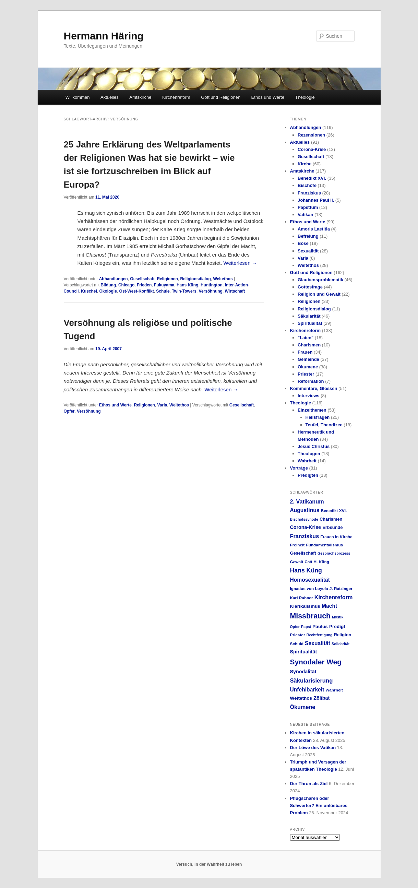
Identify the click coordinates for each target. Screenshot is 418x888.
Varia (162, 405)
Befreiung (308, 236)
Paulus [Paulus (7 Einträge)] (320, 626)
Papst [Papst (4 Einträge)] (306, 627)
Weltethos (222, 278)
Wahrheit (307, 460)
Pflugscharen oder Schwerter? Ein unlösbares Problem (319, 805)
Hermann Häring (104, 36)
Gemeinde (308, 359)
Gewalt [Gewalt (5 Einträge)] (296, 561)
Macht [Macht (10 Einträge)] (329, 606)
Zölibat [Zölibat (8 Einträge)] (321, 698)
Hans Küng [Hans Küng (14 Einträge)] (306, 570)
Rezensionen (311, 135)
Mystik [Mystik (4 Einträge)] (337, 617)
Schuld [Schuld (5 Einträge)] (296, 643)
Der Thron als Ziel (309, 783)
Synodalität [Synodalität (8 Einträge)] (303, 671)
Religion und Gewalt (319, 294)
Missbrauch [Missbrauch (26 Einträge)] (310, 616)
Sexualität (308, 250)
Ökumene (308, 366)
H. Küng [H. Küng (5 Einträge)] (321, 561)
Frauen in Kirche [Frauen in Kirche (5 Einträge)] (336, 536)
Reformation (311, 381)
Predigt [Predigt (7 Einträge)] (337, 626)
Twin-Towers (184, 291)
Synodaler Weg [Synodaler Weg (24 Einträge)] (316, 662)
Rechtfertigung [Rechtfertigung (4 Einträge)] (320, 635)
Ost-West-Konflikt (136, 291)
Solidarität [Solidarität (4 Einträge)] (340, 644)
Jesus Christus (314, 446)
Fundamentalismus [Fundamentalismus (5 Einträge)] (324, 545)
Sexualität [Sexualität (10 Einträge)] (317, 643)
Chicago (126, 285)
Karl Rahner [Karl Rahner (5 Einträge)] (301, 597)
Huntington (212, 285)
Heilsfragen (318, 417)
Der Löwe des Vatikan (313, 747)
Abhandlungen (113, 278)
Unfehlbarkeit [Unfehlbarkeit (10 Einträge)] (307, 689)
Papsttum (308, 207)
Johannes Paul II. (316, 200)
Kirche (304, 163)
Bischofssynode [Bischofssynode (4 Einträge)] (304, 519)
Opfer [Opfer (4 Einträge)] (295, 627)
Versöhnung (211, 291)
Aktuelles (109, 97)
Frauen (305, 352)
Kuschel (89, 291)
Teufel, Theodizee (324, 424)
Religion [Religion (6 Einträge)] (342, 634)
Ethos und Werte (268, 97)
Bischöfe (307, 185)
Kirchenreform (176, 97)
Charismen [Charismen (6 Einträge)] (331, 519)
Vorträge (299, 468)
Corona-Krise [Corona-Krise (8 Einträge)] (305, 527)
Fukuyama (164, 285)
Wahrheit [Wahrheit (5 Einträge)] (334, 690)
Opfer (69, 411)
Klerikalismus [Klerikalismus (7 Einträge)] (305, 606)
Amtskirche (140, 97)
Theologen (309, 453)
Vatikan (305, 214)
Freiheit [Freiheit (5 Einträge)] (297, 545)
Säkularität (309, 316)
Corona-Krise (312, 149)
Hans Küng (187, 285)
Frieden (144, 285)
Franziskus (309, 193)
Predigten (308, 475)
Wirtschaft (235, 291)
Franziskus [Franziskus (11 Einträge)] (304, 536)
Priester (306, 374)
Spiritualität (310, 323)
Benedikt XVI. (312, 178)
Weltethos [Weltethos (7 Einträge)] (301, 698)
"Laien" (305, 337)
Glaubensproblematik (320, 279)
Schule (162, 291)
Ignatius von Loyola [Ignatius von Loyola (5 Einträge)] (309, 588)
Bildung (108, 285)
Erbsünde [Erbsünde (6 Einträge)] (332, 527)
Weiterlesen (240, 263)
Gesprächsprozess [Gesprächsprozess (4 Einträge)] (334, 553)
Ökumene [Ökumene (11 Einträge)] (302, 707)
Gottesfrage (310, 286)
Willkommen (77, 97)
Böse (303, 243)
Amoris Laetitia (314, 229)
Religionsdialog (195, 278)
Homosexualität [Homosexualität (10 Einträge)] (310, 580)
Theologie (305, 97)
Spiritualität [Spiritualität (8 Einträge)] (303, 651)
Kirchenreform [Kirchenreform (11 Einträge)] (333, 597)
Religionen (167, 278)
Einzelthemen (312, 410)
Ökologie (108, 291)
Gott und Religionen (220, 97)
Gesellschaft (142, 278)
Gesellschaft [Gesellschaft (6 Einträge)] (303, 553)
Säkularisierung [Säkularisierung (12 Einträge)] (311, 680)
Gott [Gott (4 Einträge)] (308, 562)
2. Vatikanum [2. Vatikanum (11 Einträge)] (307, 501)
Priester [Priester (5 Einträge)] (297, 634)
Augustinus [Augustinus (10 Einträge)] (305, 510)
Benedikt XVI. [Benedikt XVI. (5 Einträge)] (334, 510)
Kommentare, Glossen (313, 388)
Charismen (309, 344)
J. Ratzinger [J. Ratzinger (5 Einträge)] (341, 588)
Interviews (309, 395)
